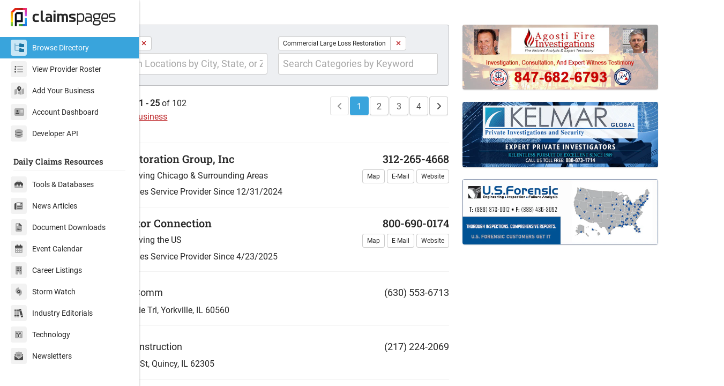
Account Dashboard (55, 112)
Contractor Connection (210, 241)
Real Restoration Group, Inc (222, 176)
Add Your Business (52, 91)
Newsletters (41, 356)
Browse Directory (50, 48)
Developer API (44, 133)
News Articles (44, 206)
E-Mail (424, 194)
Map (397, 194)
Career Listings (46, 270)
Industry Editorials (52, 313)
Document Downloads (58, 227)
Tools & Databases (52, 184)
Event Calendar (47, 249)
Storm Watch (43, 292)
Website (456, 194)
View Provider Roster (56, 69)
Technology (40, 334)
